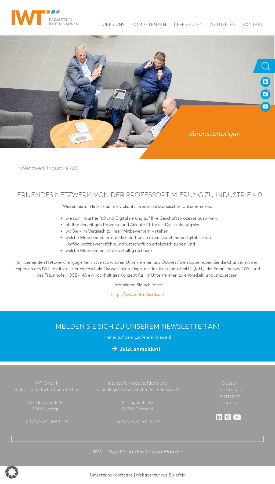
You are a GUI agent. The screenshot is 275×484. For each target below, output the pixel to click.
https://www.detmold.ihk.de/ (137, 294)
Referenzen (188, 24)
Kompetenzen (149, 24)
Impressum (229, 396)
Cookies (229, 402)
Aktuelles (222, 24)
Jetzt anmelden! (140, 349)
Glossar (229, 383)
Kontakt (252, 24)
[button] (12, 472)
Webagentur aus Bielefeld (160, 475)
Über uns (114, 24)
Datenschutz (229, 389)
